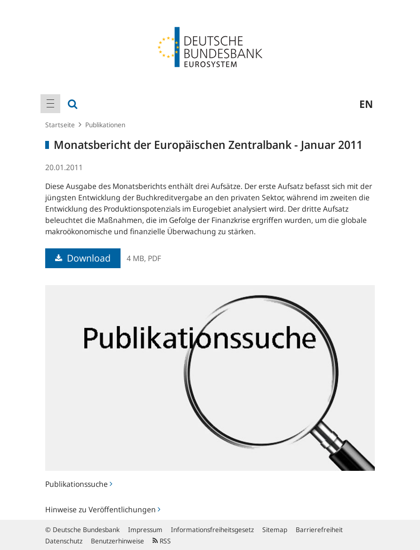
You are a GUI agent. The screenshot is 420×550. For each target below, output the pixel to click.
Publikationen (105, 124)
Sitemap (274, 529)
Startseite (60, 124)
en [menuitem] (366, 104)
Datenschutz (63, 540)
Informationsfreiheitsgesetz (212, 529)
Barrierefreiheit (319, 529)
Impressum (145, 529)
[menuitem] (50, 103)
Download (83, 258)
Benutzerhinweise (117, 540)
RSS (162, 540)
